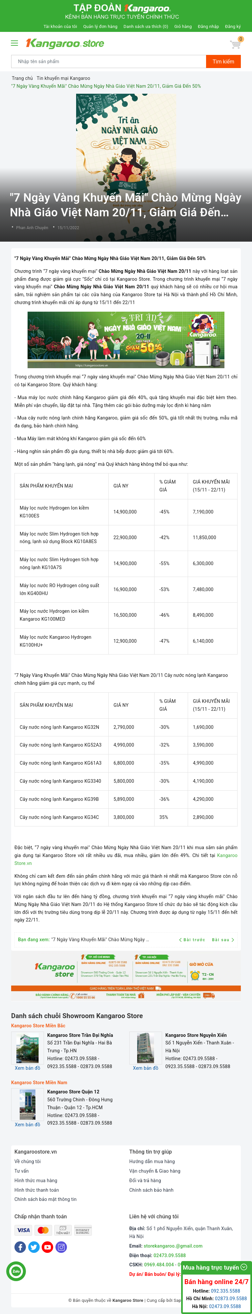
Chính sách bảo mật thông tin (45, 1199)
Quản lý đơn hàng (100, 26)
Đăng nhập (208, 26)
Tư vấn (21, 1171)
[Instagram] (61, 1247)
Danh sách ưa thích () (146, 26)
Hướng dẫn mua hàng (152, 1161)
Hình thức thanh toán (36, 1190)
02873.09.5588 (231, 1298)
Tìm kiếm (223, 62)
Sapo (179, 1300)
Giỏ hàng (183, 26)
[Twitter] (34, 1247)
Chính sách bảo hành (151, 1190)
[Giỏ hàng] (235, 44)
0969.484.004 (159, 1264)
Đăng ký (233, 26)
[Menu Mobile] (14, 42)
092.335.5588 (225, 1291)
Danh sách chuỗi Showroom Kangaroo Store (77, 1016)
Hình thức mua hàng (35, 1180)
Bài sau (223, 940)
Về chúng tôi (27, 1161)
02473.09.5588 (170, 1255)
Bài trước (193, 940)
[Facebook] (20, 1247)
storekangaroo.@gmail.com (173, 1246)
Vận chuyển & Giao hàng (154, 1171)
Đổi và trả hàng (145, 1180)
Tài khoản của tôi (60, 26)
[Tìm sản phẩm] (108, 61)
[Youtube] (47, 1247)
